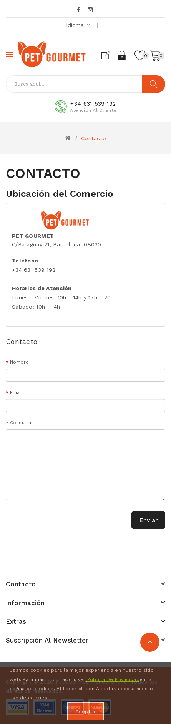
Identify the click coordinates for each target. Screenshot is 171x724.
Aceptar (85, 711)
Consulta (20, 422)
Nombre (19, 362)
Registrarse (108, 55)
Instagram (91, 10)
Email (16, 392)
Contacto (93, 138)
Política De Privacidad (112, 679)
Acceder (122, 55)
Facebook (79, 10)
